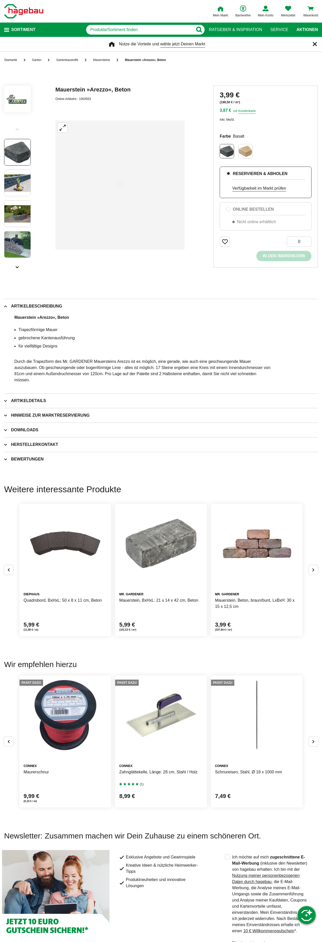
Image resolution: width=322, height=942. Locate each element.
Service (279, 30)
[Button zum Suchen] (199, 30)
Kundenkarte (247, 111)
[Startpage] (23, 11)
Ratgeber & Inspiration (235, 30)
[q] (139, 30)
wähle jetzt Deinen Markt (182, 44)
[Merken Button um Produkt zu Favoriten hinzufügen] (225, 242)
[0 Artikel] (299, 241)
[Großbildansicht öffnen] (120, 185)
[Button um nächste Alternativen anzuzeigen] (313, 570)
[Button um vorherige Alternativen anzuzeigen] (9, 570)
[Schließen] (315, 44)
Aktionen (307, 30)
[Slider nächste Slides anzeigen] (17, 265)
